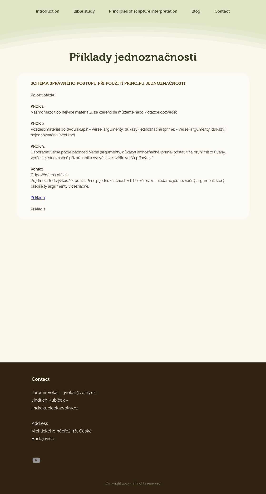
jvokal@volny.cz (80, 392)
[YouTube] (36, 460)
